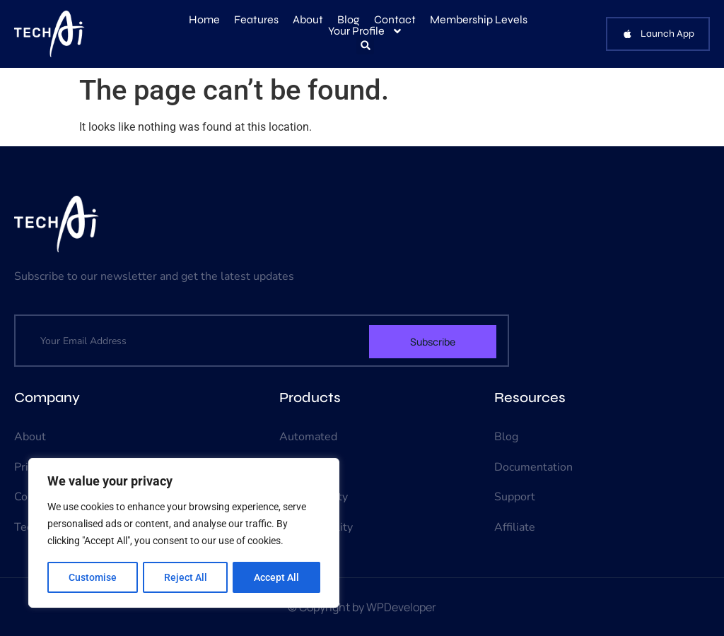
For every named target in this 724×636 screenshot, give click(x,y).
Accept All (277, 577)
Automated (308, 436)
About (308, 19)
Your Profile (365, 31)
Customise (93, 577)
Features (256, 19)
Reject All (185, 577)
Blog (348, 19)
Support (514, 497)
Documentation (533, 467)
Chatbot (299, 467)
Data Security (313, 497)
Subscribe (432, 341)
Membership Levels (478, 19)
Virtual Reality (316, 527)
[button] (365, 45)
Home (204, 19)
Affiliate (514, 527)
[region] (183, 533)
